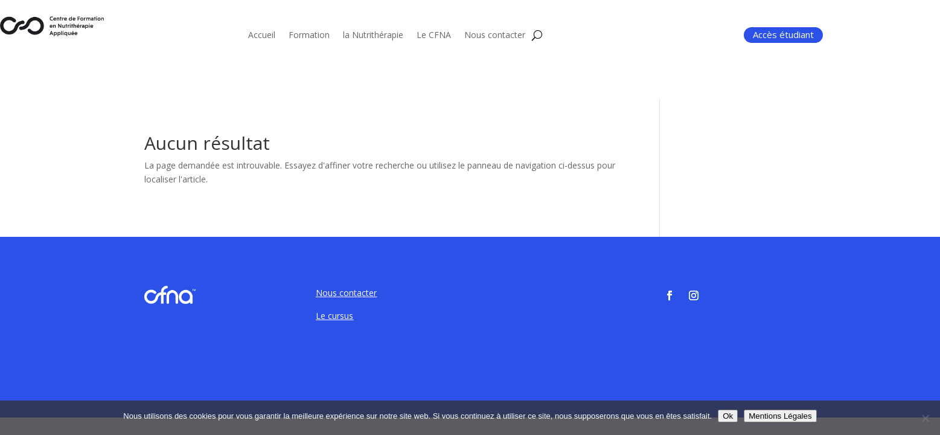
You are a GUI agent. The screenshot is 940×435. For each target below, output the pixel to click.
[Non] (925, 418)
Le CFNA (434, 35)
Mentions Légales (780, 415)
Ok (728, 415)
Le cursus (334, 315)
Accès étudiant (783, 34)
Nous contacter (494, 35)
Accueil (261, 35)
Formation (309, 35)
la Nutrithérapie (373, 35)
